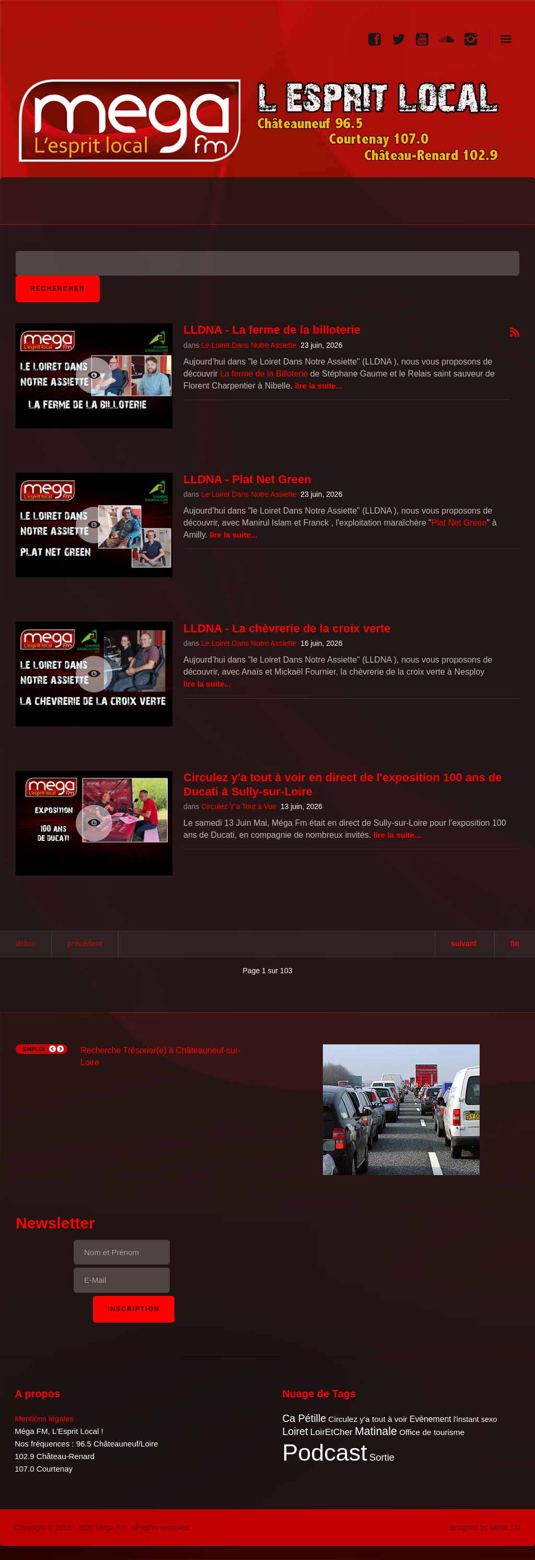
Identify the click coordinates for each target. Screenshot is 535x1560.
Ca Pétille (304, 1418)
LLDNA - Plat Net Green (247, 479)
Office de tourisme (431, 1432)
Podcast (324, 1452)
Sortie (381, 1457)
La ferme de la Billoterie (264, 373)
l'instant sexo (475, 1419)
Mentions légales (44, 1418)
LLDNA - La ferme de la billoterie (271, 329)
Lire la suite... (318, 385)
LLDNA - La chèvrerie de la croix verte (287, 628)
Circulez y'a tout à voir (367, 1419)
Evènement (430, 1419)
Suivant (463, 943)
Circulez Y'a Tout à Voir (238, 806)
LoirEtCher (331, 1432)
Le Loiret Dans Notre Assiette (248, 345)
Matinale (376, 1431)
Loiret (295, 1431)
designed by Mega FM (484, 1527)
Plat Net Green (459, 522)
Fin (514, 943)
